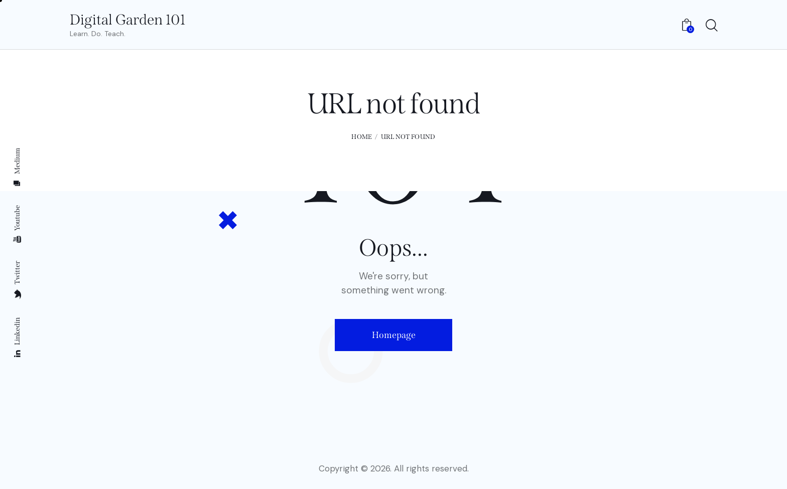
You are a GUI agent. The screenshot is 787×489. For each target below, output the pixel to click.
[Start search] (711, 26)
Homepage (394, 335)
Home (361, 136)
